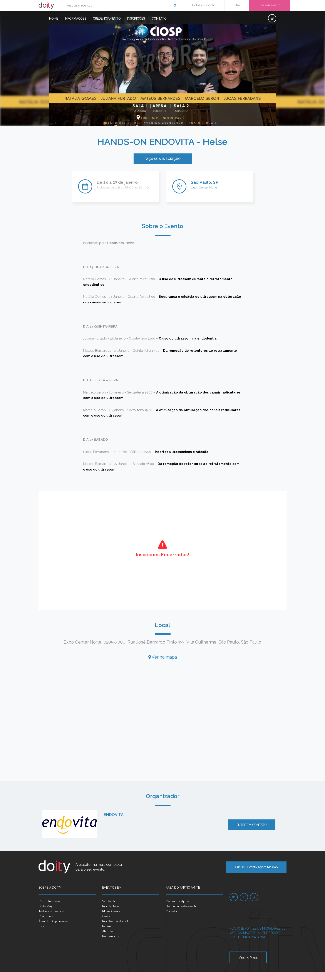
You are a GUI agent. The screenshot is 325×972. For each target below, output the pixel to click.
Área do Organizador (53, 921)
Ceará (106, 916)
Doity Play (46, 906)
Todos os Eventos (51, 911)
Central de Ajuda (177, 901)
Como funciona (49, 901)
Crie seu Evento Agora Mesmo (256, 867)
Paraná (106, 926)
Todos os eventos (204, 5)
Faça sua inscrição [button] (162, 159)
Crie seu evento (269, 5)
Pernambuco (111, 936)
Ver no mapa (162, 657)
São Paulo (109, 901)
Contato (159, 18)
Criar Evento (47, 916)
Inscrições (136, 18)
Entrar (237, 5)
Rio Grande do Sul (115, 921)
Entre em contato (251, 825)
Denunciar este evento (181, 906)
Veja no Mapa (248, 957)
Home (53, 18)
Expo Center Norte (204, 187)
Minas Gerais (111, 911)
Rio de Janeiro (112, 906)
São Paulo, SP (204, 182)
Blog (42, 926)
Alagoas (108, 931)
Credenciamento (107, 18)
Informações (75, 18)
